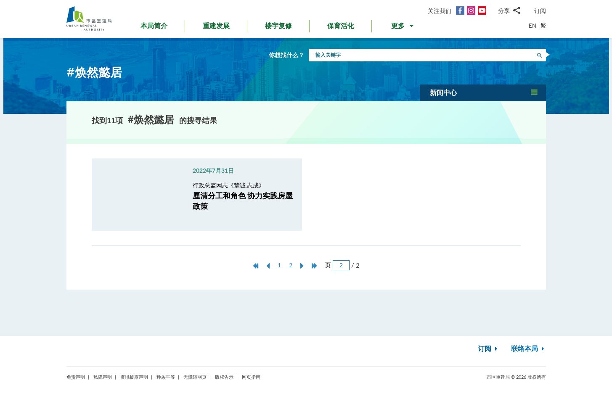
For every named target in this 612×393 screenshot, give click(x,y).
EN (532, 25)
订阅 (540, 11)
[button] (403, 27)
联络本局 (528, 349)
